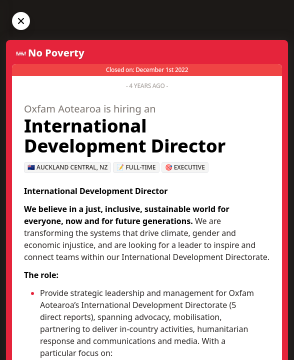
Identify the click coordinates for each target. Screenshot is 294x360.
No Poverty (56, 53)
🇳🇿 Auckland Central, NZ (68, 167)
